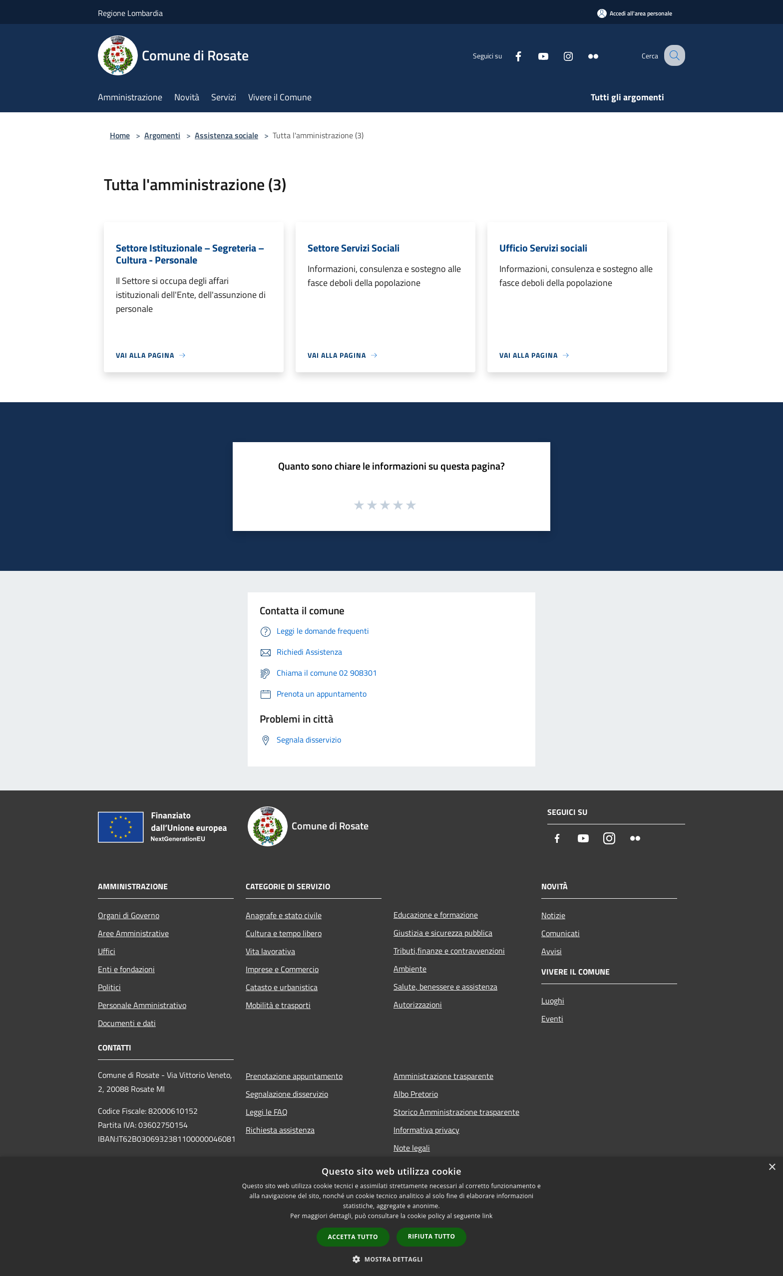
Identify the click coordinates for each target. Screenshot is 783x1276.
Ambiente (409, 969)
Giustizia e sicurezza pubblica (442, 933)
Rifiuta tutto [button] (431, 1236)
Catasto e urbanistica (282, 987)
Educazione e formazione (435, 915)
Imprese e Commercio (282, 969)
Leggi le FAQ (267, 1112)
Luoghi (552, 1001)
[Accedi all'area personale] (634, 13)
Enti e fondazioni (126, 969)
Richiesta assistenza (280, 1130)
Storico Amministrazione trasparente (456, 1112)
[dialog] (391, 1216)
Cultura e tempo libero (284, 933)
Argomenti (162, 135)
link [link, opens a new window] (487, 1216)
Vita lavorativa (270, 951)
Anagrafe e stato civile (284, 915)
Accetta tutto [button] (353, 1237)
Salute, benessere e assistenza (445, 987)
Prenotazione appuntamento (294, 1076)
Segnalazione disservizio (287, 1094)
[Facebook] (509, 55)
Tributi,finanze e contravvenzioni (449, 951)
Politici (109, 987)
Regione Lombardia (130, 13)
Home (120, 135)
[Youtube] (534, 55)
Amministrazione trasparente (443, 1076)
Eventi (552, 1018)
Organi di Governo (128, 915)
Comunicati (560, 933)
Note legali (411, 1148)
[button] (391, 1259)
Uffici (106, 951)
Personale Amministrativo (142, 1005)
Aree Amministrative (133, 933)
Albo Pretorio (415, 1094)
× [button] (772, 1167)
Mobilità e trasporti (278, 1005)
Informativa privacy (426, 1130)
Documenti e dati (127, 1023)
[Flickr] (584, 55)
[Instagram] (559, 55)
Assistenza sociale (226, 135)
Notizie (553, 915)
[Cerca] (673, 55)
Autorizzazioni (417, 1005)
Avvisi (551, 951)
